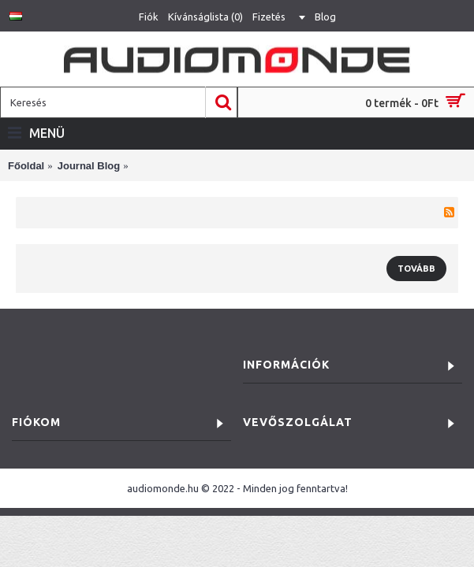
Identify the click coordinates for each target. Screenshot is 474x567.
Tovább (416, 268)
